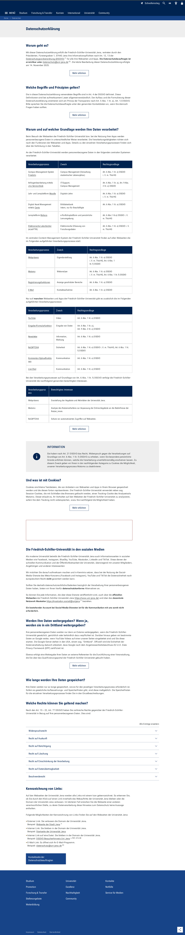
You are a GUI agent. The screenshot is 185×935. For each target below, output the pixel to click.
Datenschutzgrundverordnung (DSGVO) (46, 59)
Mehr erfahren (79, 73)
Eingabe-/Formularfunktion (40, 325)
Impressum (30, 932)
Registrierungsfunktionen (39, 282)
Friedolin (32, 175)
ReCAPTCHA (33, 347)
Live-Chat (32, 369)
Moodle (52, 193)
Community (104, 12)
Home (6, 18)
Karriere (60, 12)
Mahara (43, 215)
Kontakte (109, 881)
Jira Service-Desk (35, 186)
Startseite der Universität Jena (51, 831)
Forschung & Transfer (41, 12)
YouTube (32, 318)
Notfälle (109, 886)
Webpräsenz (33, 257)
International (74, 12)
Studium (23, 12)
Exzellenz (70, 886)
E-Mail (31, 290)
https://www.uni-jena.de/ (87, 598)
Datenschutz (16, 18)
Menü (9, 13)
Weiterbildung (32, 904)
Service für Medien (114, 892)
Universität (89, 12)
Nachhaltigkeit (73, 892)
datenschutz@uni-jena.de (57, 62)
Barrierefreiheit (55, 932)
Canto (37, 207)
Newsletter (32, 336)
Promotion (31, 886)
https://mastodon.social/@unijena (64, 601)
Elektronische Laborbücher (40, 226)
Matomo (31, 271)
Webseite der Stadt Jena (49, 824)
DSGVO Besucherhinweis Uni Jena (58, 838)
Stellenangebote (34, 898)
